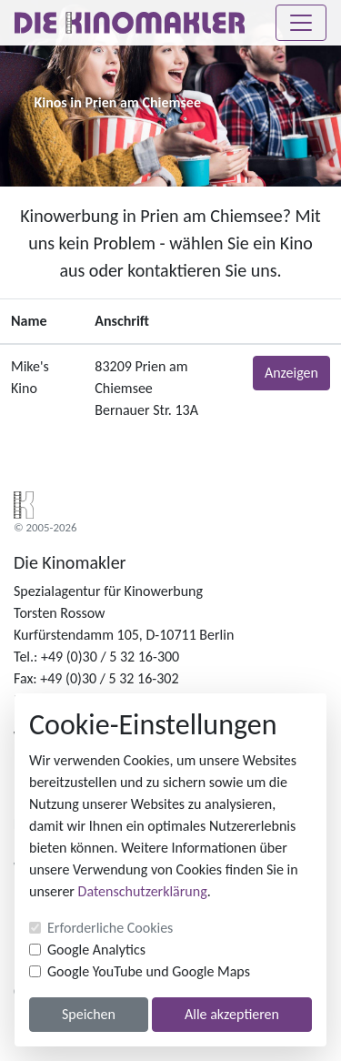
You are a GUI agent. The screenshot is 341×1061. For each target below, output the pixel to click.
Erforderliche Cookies (110, 927)
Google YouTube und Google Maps (148, 971)
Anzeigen (291, 372)
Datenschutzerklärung (142, 891)
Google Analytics (96, 949)
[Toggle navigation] (301, 23)
